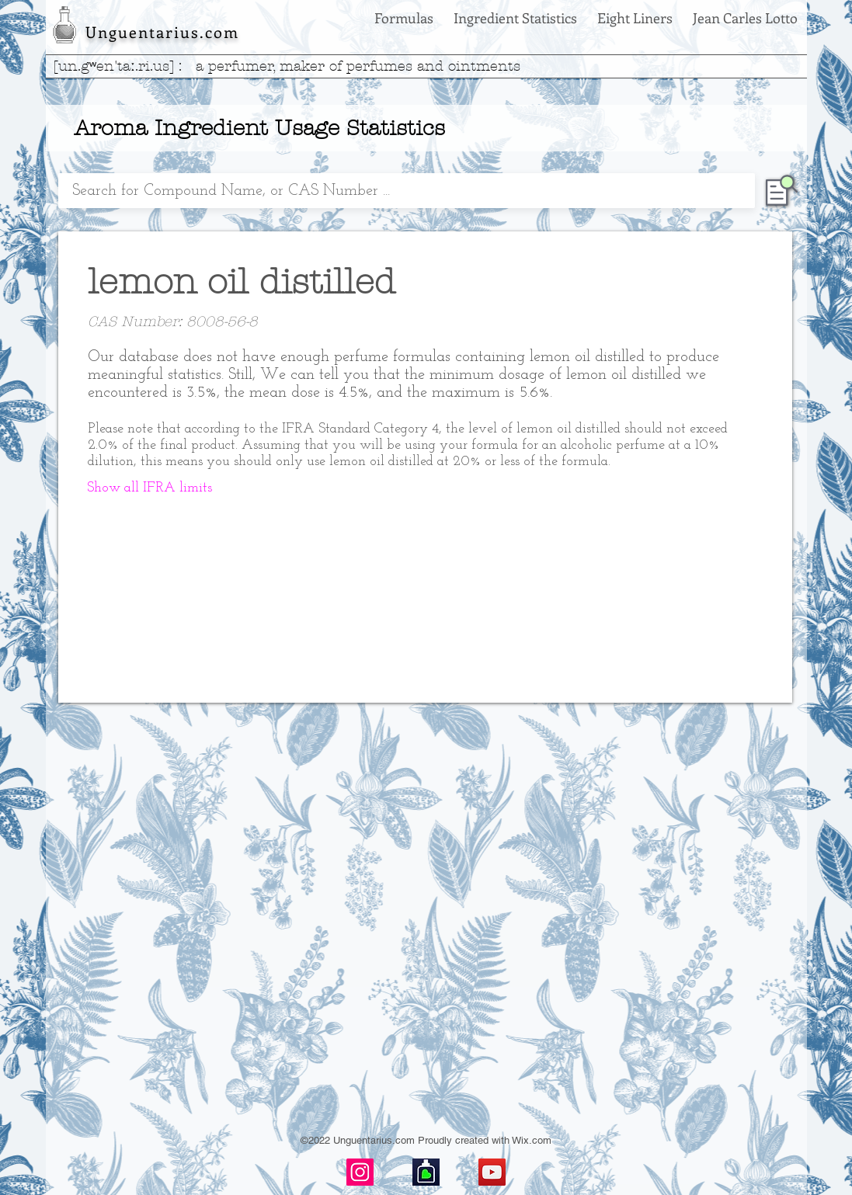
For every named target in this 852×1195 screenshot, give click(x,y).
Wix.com (531, 1140)
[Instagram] (360, 1172)
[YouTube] (492, 1172)
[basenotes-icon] (426, 1172)
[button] (150, 488)
